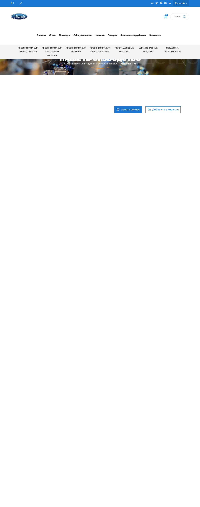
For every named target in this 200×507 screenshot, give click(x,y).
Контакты (155, 35)
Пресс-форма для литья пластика (28, 50)
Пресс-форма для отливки (76, 50)
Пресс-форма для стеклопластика (100, 50)
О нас (52, 35)
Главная (41, 35)
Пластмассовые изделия (124, 50)
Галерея (112, 35)
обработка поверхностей (172, 50)
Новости (100, 35)
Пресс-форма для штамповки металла (52, 52)
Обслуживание (82, 35)
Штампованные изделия (148, 50)
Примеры (64, 35)
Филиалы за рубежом (133, 35)
